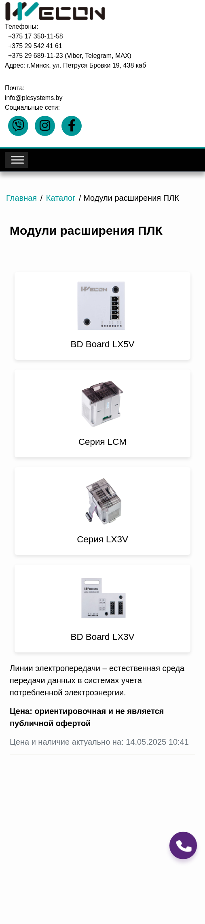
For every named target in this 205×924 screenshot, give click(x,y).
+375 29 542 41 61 (35, 45)
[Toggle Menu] (16, 160)
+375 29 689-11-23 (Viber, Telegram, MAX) (69, 55)
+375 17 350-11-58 (35, 36)
